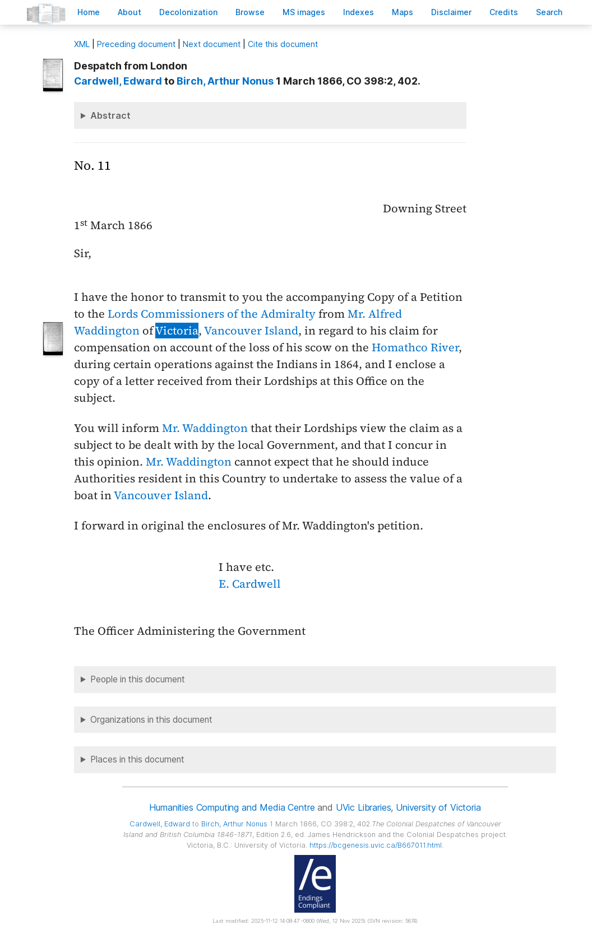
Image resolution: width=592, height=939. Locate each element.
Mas (402, 12)
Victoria (176, 330)
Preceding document (136, 44)
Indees (358, 12)
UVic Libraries (363, 807)
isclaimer (451, 12)
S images (304, 12)
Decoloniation (188, 12)
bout (129, 12)
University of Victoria (438, 807)
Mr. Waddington (205, 428)
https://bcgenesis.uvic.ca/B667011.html (375, 845)
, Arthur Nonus (225, 81)
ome (88, 12)
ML (82, 44)
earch (549, 12)
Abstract (110, 115)
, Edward (118, 81)
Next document (211, 44)
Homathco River (415, 347)
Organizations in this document (151, 719)
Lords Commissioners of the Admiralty (212, 314)
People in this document (137, 679)
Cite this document (283, 44)
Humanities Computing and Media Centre (231, 807)
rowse (250, 12)
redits (503, 12)
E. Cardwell (250, 584)
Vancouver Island (251, 330)
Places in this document (137, 759)
